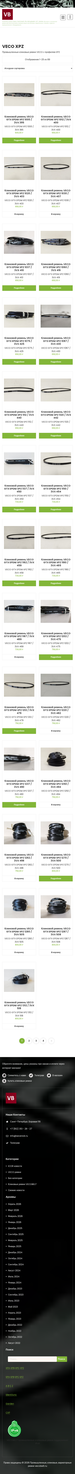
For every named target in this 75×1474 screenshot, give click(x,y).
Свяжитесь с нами (17, 1092)
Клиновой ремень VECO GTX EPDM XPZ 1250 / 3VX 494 (55, 783)
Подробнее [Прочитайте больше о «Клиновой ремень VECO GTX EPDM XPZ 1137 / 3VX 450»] (19, 509)
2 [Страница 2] (29, 1040)
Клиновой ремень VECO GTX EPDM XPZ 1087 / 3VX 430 (55, 341)
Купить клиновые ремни (20, 1098)
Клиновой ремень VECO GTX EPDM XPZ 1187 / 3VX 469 (19, 636)
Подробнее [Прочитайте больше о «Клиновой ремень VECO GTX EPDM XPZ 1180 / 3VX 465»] (56, 583)
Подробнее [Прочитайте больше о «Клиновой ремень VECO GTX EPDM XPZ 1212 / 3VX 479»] (19, 730)
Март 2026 (13, 1457)
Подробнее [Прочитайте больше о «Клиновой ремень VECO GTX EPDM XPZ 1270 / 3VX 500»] (56, 878)
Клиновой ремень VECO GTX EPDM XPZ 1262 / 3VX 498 (19, 857)
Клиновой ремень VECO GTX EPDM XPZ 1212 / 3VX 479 (19, 710)
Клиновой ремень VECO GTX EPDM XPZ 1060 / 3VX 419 (55, 267)
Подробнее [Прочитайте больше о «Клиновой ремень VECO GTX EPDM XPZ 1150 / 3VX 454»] (56, 509)
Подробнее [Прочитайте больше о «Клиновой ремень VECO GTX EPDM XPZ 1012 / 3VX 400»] (56, 140)
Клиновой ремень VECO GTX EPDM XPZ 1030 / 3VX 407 (55, 193)
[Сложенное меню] (63, 17)
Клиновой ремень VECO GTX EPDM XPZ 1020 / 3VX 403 (19, 193)
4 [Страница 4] (43, 1040)
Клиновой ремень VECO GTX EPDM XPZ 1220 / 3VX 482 (55, 710)
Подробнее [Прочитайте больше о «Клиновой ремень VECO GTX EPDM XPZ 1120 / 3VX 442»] (56, 435)
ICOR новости (15, 1414)
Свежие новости (16, 1438)
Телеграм (39, 1092)
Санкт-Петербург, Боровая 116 (25, 1171)
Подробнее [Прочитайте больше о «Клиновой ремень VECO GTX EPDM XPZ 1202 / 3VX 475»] (56, 657)
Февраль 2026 (15, 1463)
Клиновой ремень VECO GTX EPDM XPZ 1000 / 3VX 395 (19, 119)
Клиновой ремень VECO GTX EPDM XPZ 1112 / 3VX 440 (19, 414)
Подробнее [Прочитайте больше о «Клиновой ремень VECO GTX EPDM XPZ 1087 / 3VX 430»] (56, 361)
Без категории (15, 1426)
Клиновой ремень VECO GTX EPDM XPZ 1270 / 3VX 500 (55, 857)
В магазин (57, 1092)
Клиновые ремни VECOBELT (22, 1432)
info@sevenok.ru (19, 1185)
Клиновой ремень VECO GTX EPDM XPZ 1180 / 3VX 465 (55, 562)
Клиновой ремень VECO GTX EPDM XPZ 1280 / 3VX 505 (19, 931)
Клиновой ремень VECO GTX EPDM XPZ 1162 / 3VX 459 (19, 562)
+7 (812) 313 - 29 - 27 (21, 1178)
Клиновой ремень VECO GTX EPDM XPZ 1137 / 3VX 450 (19, 488)
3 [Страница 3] (36, 1040)
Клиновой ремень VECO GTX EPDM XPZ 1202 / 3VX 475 (55, 636)
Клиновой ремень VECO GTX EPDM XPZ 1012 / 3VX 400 (56, 119)
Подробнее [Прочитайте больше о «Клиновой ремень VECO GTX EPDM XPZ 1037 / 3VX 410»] (19, 288)
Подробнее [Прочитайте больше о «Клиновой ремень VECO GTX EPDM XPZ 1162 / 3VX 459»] (19, 583)
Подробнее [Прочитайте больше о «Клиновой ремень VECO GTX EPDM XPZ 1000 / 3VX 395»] (19, 140)
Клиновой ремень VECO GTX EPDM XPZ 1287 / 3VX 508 (55, 931)
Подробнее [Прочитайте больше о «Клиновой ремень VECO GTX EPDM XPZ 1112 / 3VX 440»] (19, 435)
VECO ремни (14, 1420)
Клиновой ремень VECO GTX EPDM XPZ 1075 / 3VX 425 (19, 341)
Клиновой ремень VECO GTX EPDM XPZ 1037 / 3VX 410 (19, 267)
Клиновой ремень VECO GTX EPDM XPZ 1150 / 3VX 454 (55, 488)
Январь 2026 (14, 1470)
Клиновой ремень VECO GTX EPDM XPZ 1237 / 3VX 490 (19, 783)
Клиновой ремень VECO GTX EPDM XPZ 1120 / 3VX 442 (56, 414)
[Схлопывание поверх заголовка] (70, 17)
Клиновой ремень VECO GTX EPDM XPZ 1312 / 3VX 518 (19, 1005)
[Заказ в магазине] (37, 68)
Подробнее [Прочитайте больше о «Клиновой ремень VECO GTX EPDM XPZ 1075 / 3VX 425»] (19, 361)
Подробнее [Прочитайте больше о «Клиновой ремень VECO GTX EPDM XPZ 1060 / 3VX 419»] (56, 288)
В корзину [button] (19, 214)
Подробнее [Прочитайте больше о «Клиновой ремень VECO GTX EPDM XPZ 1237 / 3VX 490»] (19, 804)
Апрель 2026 (14, 1451)
